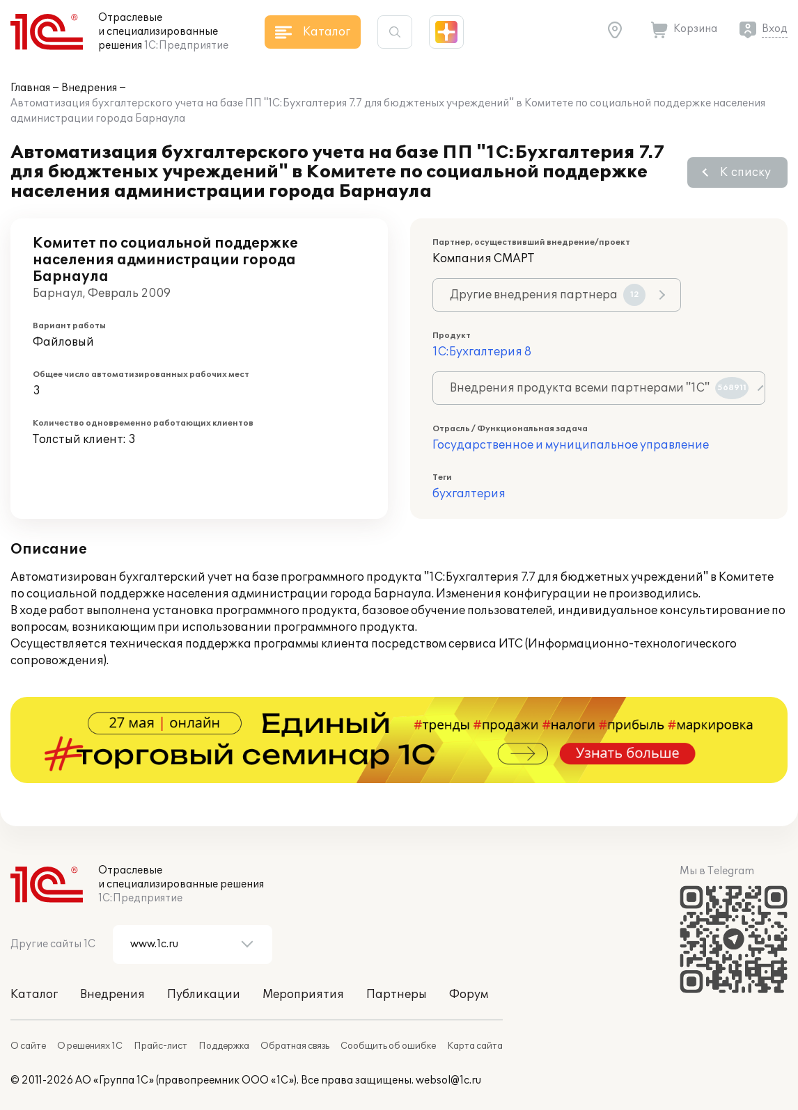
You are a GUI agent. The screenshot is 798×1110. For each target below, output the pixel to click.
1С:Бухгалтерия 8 (481, 352)
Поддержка (223, 1046)
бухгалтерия (469, 494)
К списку (745, 172)
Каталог (34, 995)
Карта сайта (475, 1046)
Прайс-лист (160, 1046)
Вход (775, 29)
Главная (30, 88)
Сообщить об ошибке (388, 1046)
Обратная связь (294, 1046)
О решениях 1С (90, 1046)
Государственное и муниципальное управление (570, 445)
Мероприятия (303, 995)
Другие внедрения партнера (548, 295)
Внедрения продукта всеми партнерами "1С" (599, 388)
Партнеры (396, 995)
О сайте (28, 1046)
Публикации (203, 995)
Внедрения (89, 88)
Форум (468, 995)
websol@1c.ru (448, 1080)
